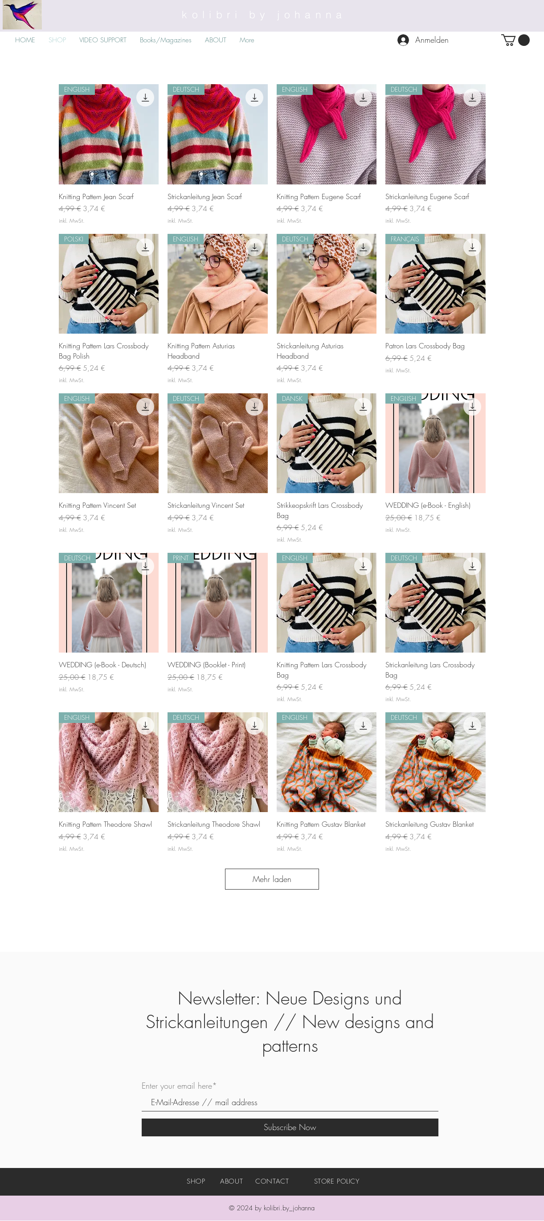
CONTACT (272, 1181)
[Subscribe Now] (290, 1127)
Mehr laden (272, 879)
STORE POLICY (337, 1181)
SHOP (196, 1181)
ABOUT (231, 1181)
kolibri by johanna (264, 14)
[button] (515, 40)
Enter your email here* (179, 1086)
